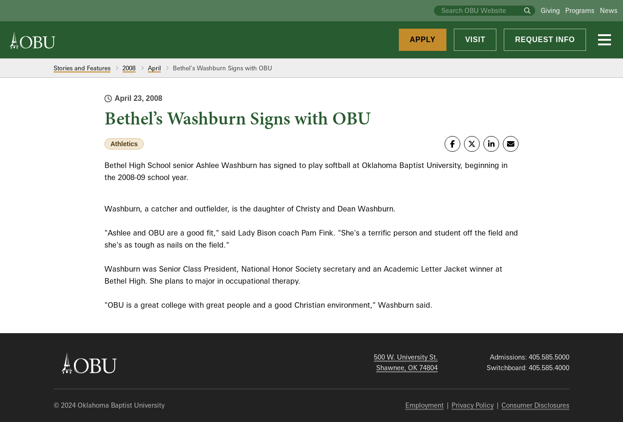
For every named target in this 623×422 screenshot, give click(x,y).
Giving (550, 10)
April (154, 68)
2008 (128, 68)
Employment (424, 405)
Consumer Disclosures (535, 405)
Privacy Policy (473, 405)
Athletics (124, 144)
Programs (579, 10)
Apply (423, 39)
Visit (475, 39)
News (608, 10)
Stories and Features (82, 68)
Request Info (545, 39)
